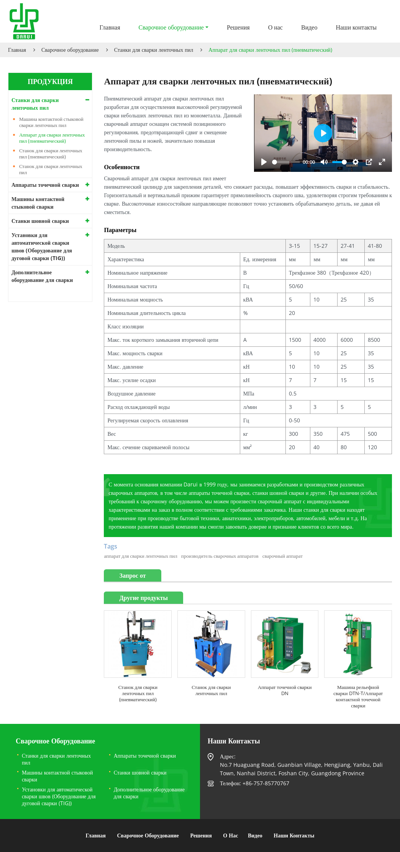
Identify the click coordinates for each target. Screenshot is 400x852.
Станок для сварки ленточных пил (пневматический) (137, 693)
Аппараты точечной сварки (45, 184)
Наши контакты (356, 27)
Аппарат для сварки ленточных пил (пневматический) (52, 137)
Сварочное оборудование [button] (171, 27)
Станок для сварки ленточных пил (211, 690)
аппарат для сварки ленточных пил (140, 556)
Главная (110, 27)
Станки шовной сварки (40, 220)
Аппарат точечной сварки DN (285, 690)
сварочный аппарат (282, 556)
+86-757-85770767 (266, 783)
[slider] (286, 162)
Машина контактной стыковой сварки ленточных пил (51, 122)
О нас (275, 27)
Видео (309, 27)
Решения (238, 27)
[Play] (264, 162)
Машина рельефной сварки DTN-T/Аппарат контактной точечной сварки (358, 696)
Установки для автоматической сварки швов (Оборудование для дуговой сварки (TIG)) (41, 246)
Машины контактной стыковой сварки (37, 202)
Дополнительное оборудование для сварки (42, 276)
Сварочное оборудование (70, 49)
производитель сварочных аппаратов (220, 556)
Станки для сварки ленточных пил (153, 49)
